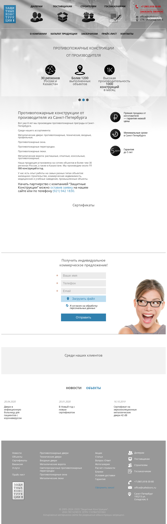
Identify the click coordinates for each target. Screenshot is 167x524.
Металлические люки (52, 478)
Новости (17, 452)
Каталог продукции (64, 33)
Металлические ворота (53, 464)
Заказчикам (89, 33)
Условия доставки (105, 475)
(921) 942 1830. (63, 191)
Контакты (126, 33)
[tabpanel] (83, 67)
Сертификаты (19, 460)
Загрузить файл (83, 298)
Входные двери (48, 460)
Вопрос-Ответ (103, 460)
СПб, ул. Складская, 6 (151, 19)
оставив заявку (61, 187)
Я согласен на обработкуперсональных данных (83, 307)
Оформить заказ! (104, 487)
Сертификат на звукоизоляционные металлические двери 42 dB (125, 411)
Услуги (16, 467)
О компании (38, 33)
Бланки (99, 471)
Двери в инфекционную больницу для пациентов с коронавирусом (13, 412)
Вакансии (17, 464)
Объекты (17, 456)
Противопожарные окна (53, 474)
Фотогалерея (102, 464)
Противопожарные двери (54, 452)
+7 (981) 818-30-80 (151, 6)
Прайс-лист (109, 33)
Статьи (99, 456)
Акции (98, 452)
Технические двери (50, 456)
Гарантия (100, 479)
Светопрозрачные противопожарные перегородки (61, 469)
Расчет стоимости (105, 467)
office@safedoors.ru (151, 16)
